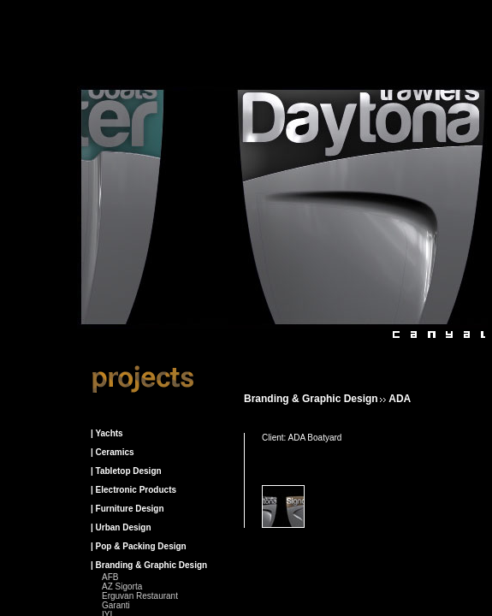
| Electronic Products (133, 490)
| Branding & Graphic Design (149, 565)
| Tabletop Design (126, 471)
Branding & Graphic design (311, 399)
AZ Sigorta (122, 586)
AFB (110, 577)
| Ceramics (112, 452)
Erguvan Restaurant (140, 596)
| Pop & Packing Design (139, 546)
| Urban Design (121, 527)
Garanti (116, 605)
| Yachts (107, 433)
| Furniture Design (127, 508)
